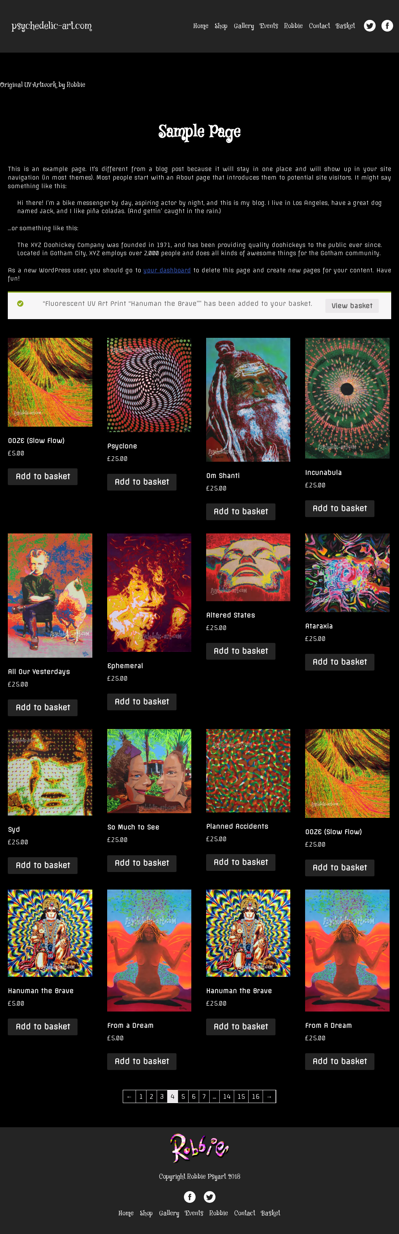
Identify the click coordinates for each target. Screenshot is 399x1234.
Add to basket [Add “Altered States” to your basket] (241, 651)
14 (227, 1096)
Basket (345, 26)
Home (201, 26)
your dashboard (167, 270)
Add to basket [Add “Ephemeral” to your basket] (142, 701)
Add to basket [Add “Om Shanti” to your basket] (241, 511)
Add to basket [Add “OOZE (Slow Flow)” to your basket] (43, 476)
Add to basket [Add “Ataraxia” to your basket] (339, 662)
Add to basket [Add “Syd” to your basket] (43, 865)
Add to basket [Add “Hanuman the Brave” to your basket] (43, 1026)
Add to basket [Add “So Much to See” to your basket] (142, 863)
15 (241, 1096)
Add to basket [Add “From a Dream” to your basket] (142, 1061)
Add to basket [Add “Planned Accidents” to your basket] (241, 862)
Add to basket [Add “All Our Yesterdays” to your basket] (43, 707)
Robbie (293, 26)
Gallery (244, 26)
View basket (352, 306)
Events (269, 26)
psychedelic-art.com (52, 26)
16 (256, 1096)
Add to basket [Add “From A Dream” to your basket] (339, 1061)
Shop (221, 26)
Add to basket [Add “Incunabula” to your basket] (339, 508)
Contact (319, 26)
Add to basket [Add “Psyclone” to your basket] (142, 482)
